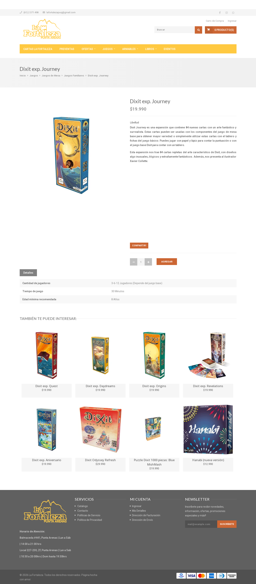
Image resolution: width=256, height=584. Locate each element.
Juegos (108, 49)
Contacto (82, 510)
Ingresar (232, 20)
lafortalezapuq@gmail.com (61, 12)
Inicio (23, 75)
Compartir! (139, 245)
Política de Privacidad (89, 519)
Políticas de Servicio (88, 515)
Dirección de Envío (142, 519)
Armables (129, 49)
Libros (149, 49)
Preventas (67, 49)
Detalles (28, 272)
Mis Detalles (139, 510)
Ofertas (87, 49)
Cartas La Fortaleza (37, 49)
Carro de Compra (215, 20)
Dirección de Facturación (146, 515)
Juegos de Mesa (51, 75)
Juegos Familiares (74, 75)
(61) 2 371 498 (31, 12)
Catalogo (82, 506)
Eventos (170, 49)
